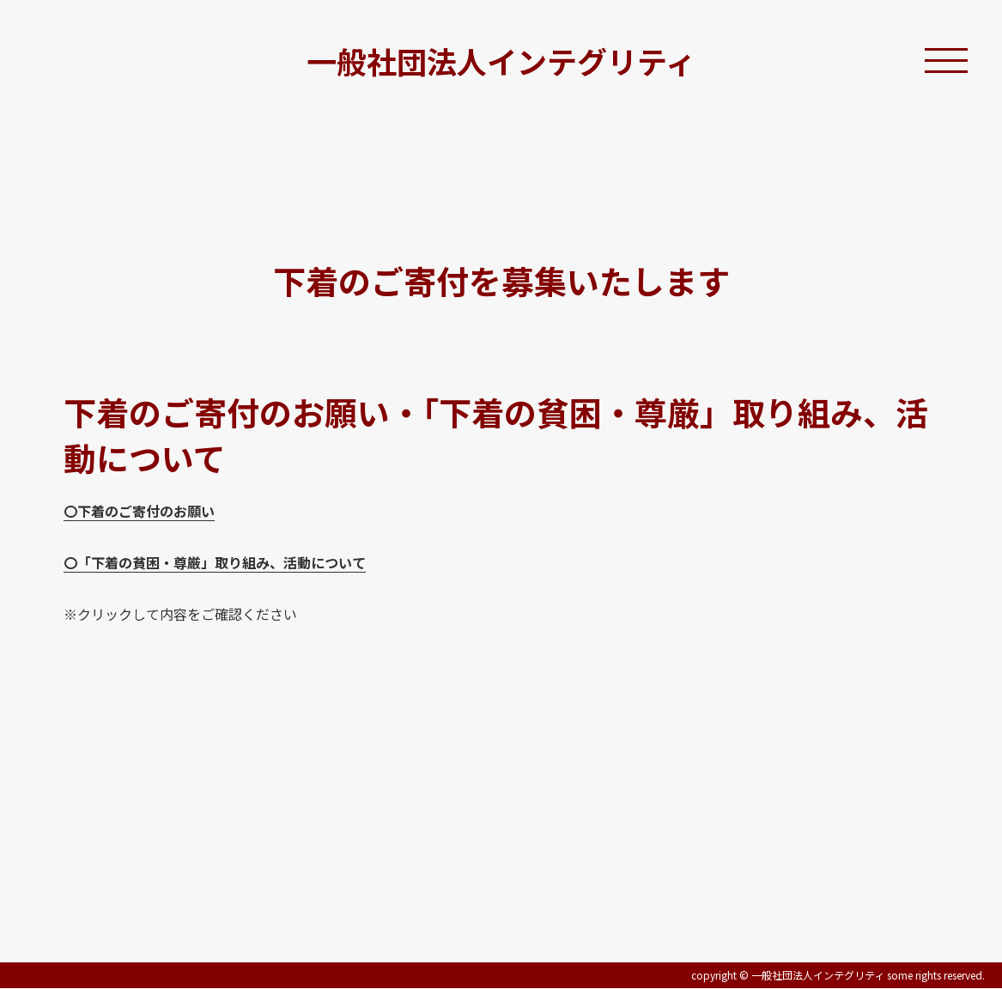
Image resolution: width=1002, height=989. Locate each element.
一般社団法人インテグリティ (501, 61)
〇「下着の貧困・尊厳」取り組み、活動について (215, 562)
